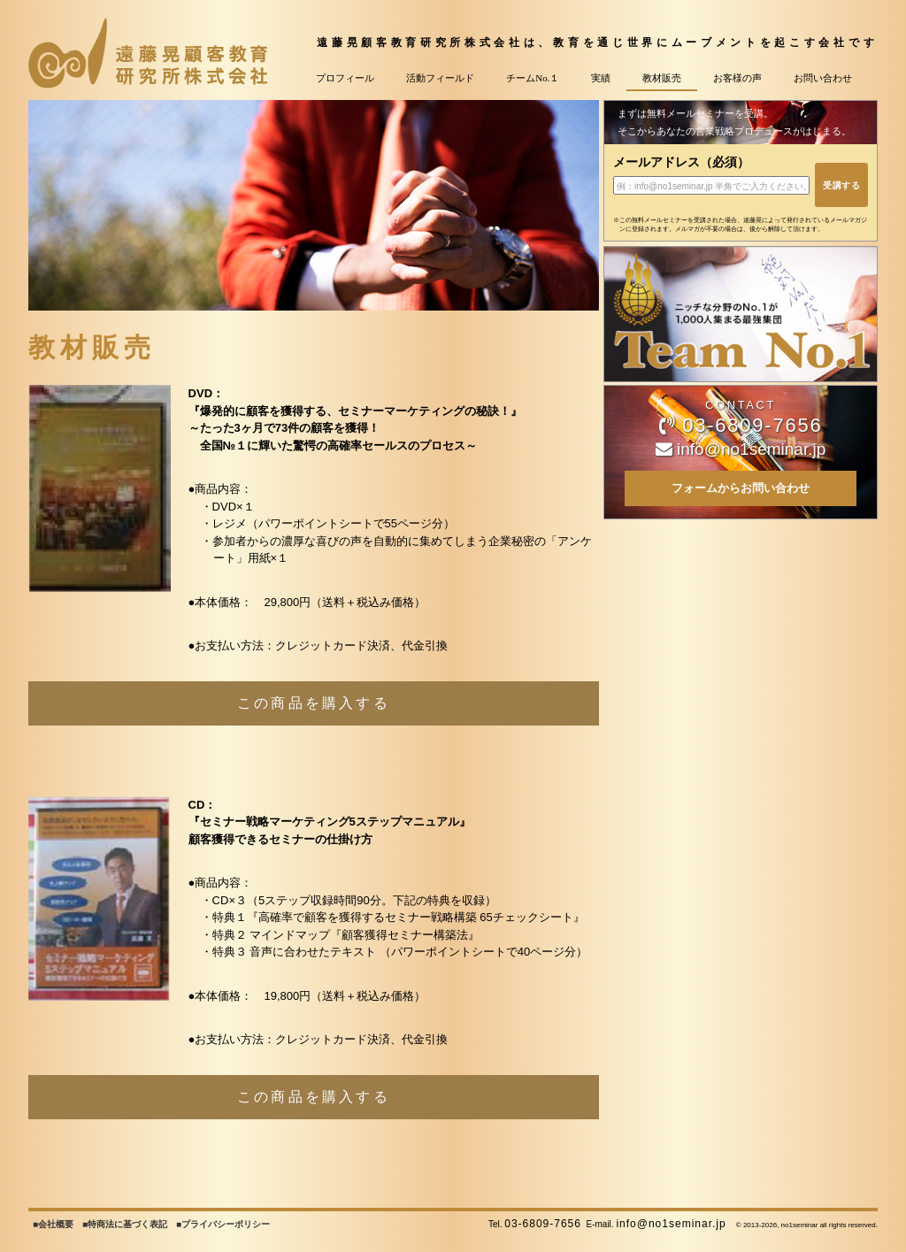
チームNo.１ (532, 78)
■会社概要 (53, 1224)
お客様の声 (737, 78)
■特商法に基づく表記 (124, 1224)
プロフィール (345, 78)
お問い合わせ (823, 78)
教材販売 (661, 78)
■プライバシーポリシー (223, 1224)
